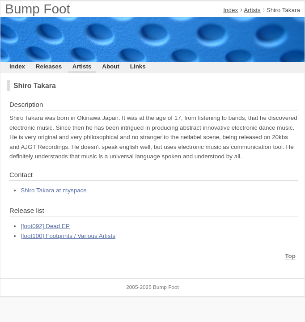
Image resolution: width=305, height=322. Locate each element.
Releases (49, 66)
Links (138, 66)
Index (230, 10)
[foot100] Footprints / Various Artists (68, 236)
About (110, 66)
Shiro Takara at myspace (54, 190)
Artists (252, 10)
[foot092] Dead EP (45, 226)
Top (290, 256)
